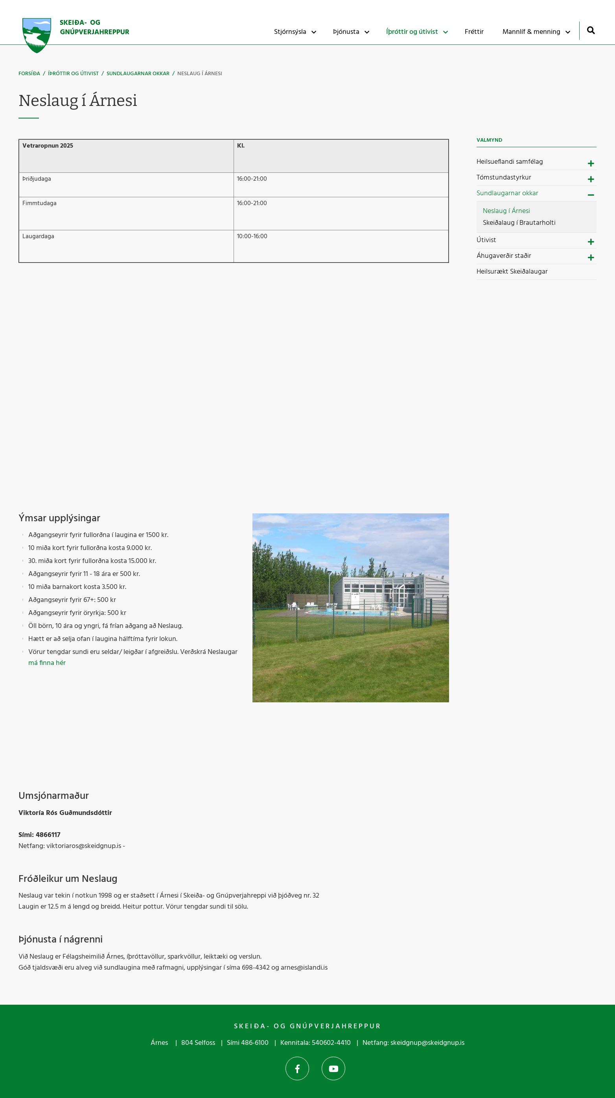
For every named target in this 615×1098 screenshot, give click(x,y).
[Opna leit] (590, 30)
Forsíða (29, 73)
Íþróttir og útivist (73, 73)
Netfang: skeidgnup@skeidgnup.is (413, 1043)
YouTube (333, 1068)
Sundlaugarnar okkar (138, 73)
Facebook (297, 1068)
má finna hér (47, 663)
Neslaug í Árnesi (199, 73)
